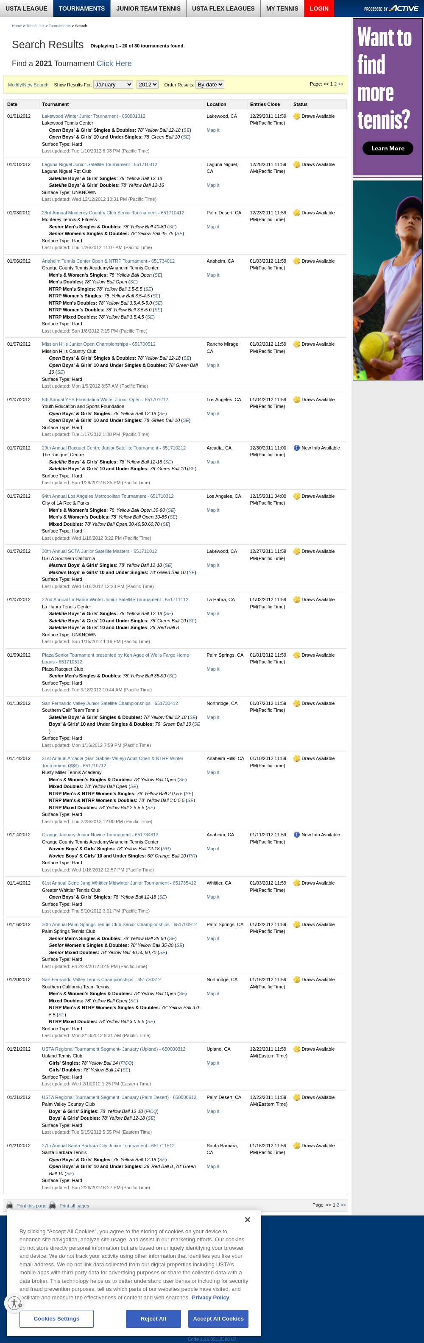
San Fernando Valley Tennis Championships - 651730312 (101, 979)
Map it (213, 130)
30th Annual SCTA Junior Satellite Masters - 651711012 (99, 551)
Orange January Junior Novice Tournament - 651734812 (100, 834)
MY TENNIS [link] (282, 8)
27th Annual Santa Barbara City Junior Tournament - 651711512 (108, 1145)
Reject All (153, 1318)
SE (187, 130)
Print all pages (73, 1205)
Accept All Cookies (218, 1318)
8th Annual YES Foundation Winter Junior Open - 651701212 (105, 399)
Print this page (30, 1205)
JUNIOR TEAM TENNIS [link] (148, 8)
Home (17, 26)
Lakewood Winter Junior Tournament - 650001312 (93, 116)
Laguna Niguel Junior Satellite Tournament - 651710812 (99, 164)
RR (165, 848)
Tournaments (60, 26)
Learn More (387, 148)
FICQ (126, 1063)
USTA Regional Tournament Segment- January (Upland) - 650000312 (113, 1049)
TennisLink (35, 26)
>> (340, 83)
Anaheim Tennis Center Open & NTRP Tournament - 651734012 (108, 261)
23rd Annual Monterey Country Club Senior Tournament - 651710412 (113, 212)
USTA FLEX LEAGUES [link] (223, 8)
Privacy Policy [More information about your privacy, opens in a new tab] (210, 1297)
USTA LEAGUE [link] (26, 8)
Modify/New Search (28, 84)
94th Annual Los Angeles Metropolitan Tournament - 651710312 (107, 496)
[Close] (247, 1219)
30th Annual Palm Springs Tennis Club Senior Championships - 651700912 (119, 924)
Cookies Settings (57, 1318)
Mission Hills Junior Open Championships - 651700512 (99, 344)
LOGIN (319, 8)
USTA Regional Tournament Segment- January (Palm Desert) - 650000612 (119, 1097)
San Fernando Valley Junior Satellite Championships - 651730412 (110, 703)
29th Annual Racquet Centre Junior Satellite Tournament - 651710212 (114, 447)
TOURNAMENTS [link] (82, 8)
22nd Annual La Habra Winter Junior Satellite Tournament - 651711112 (115, 599)
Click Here (114, 63)
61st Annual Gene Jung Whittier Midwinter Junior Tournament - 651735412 (119, 882)
